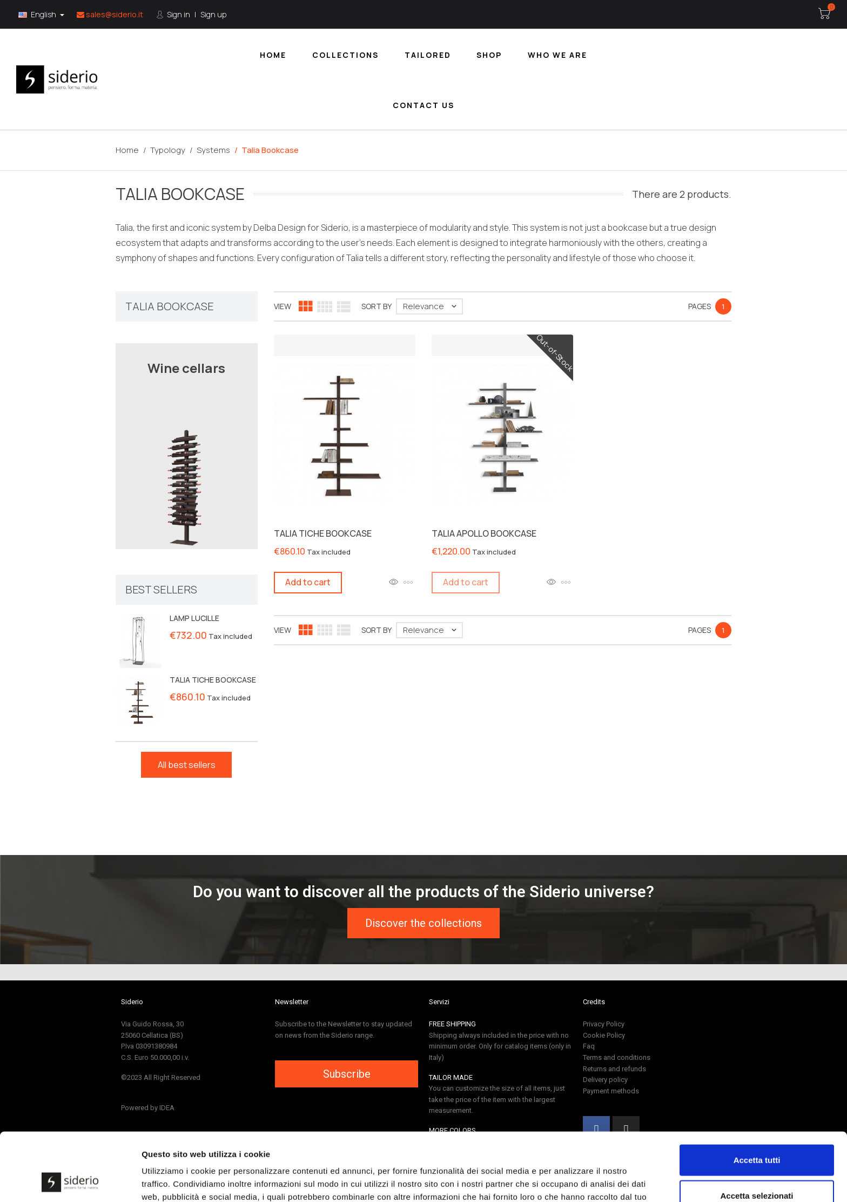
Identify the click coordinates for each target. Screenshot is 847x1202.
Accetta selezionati (756, 1131)
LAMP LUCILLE (194, 618)
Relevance (432, 306)
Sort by (376, 306)
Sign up (213, 14)
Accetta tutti (757, 1095)
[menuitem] (273, 54)
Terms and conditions (616, 1057)
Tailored (428, 55)
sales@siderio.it (110, 14)
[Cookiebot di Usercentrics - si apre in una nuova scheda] (70, 1181)
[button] (423, 923)
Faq (589, 1046)
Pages (699, 306)
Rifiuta (757, 1166)
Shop (489, 55)
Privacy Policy (603, 1024)
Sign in (177, 14)
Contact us (423, 105)
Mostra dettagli (568, 1180)
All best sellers (187, 765)
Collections (345, 55)
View (282, 306)
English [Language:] (38, 14)
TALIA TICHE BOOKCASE (213, 680)
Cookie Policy (604, 1035)
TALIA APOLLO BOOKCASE (484, 533)
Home (273, 55)
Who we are (557, 55)
